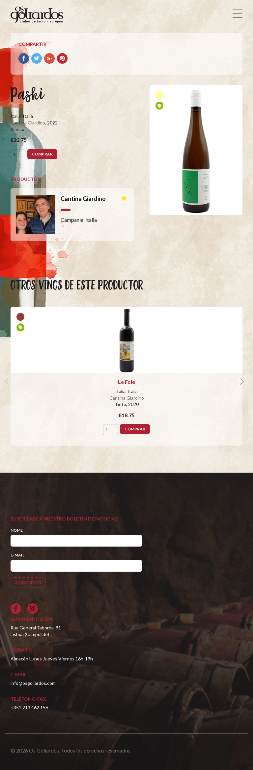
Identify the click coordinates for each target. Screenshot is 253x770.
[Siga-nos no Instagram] (32, 608)
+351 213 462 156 (29, 707)
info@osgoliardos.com (33, 683)
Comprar (42, 153)
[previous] (8, 382)
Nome (17, 530)
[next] (241, 382)
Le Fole (126, 382)
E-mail (17, 554)
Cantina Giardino (28, 122)
